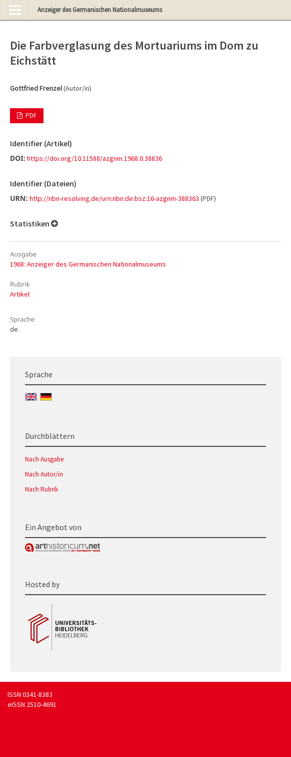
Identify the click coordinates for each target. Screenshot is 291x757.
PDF (30, 115)
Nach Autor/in (44, 474)
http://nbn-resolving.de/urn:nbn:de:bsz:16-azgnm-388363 (114, 198)
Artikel (20, 294)
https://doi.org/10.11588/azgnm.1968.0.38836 (94, 158)
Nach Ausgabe (44, 459)
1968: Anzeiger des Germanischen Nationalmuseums (88, 264)
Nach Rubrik (41, 489)
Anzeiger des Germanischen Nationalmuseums (100, 10)
